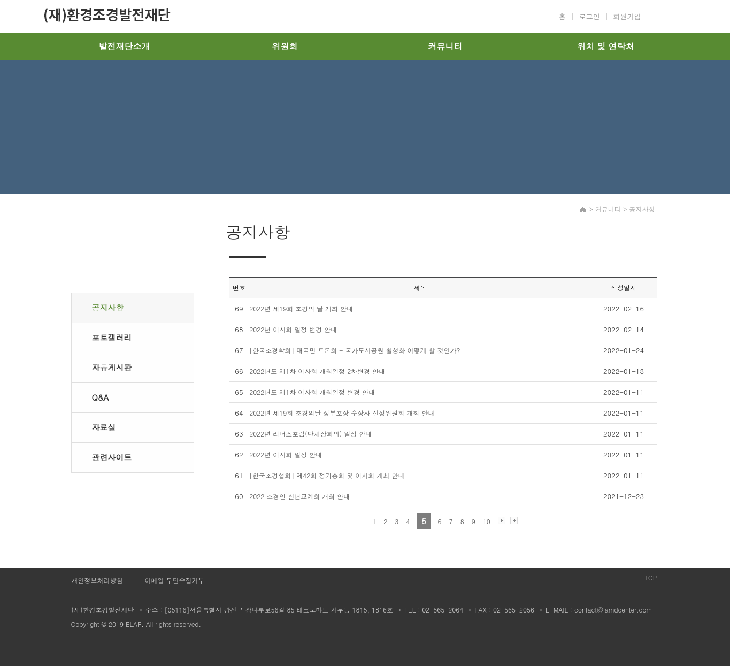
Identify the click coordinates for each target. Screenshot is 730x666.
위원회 (285, 46)
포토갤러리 (112, 337)
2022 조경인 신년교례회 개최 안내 (299, 496)
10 (486, 521)
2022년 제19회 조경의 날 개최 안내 (301, 308)
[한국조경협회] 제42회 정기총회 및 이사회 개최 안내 (326, 475)
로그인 (589, 16)
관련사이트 (112, 457)
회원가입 (627, 16)
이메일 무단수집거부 (175, 580)
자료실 (104, 427)
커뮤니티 (445, 46)
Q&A (100, 397)
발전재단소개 (124, 46)
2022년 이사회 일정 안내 (285, 454)
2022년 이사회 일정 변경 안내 (293, 329)
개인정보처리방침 (97, 580)
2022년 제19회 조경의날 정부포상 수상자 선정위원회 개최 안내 (341, 412)
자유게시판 (112, 367)
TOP (650, 577)
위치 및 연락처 (605, 46)
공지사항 (108, 307)
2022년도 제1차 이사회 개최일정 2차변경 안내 (317, 371)
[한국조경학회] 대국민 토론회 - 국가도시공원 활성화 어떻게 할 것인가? (354, 350)
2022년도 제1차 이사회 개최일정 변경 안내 (312, 391)
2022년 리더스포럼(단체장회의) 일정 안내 (310, 433)
